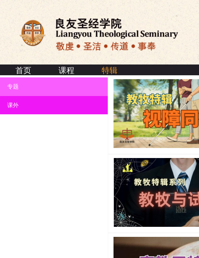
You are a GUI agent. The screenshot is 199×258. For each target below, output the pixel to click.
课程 (66, 70)
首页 (23, 70)
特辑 (109, 70)
